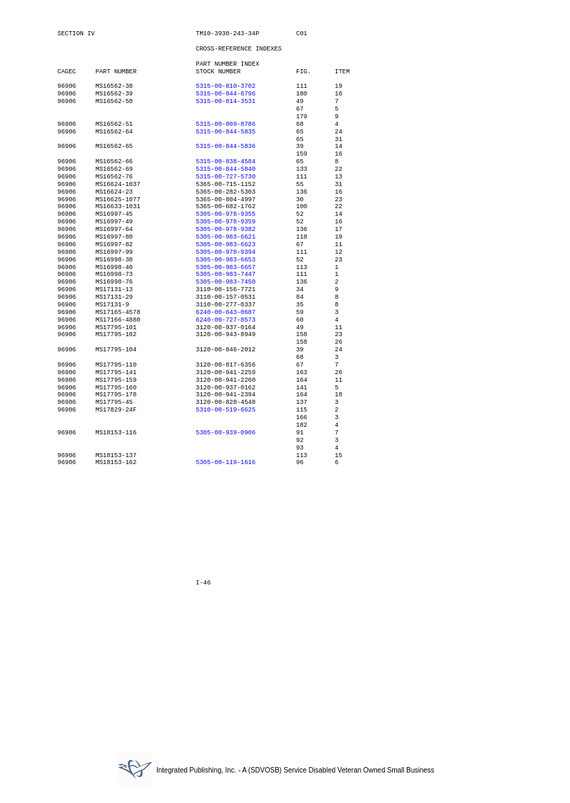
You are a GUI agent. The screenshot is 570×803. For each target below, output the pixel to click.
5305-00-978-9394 (225, 252)
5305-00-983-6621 (225, 237)
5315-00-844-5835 (225, 132)
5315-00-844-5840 (225, 169)
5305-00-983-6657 (225, 267)
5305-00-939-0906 (225, 433)
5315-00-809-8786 (225, 124)
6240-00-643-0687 (225, 312)
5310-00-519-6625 (225, 410)
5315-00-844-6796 (225, 94)
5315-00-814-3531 (225, 101)
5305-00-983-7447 (225, 274)
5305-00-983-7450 (225, 282)
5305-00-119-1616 (225, 462)
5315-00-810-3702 (225, 86)
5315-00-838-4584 (225, 161)
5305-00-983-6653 (225, 260)
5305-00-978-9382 (225, 229)
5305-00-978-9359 (225, 222)
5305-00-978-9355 (225, 214)
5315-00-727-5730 (225, 177)
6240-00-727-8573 (225, 320)
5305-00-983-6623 (225, 244)
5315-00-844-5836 (225, 146)
